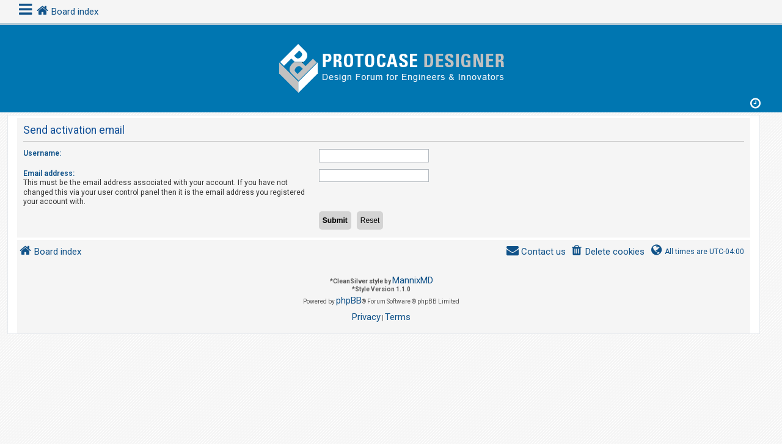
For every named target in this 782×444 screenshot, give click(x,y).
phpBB (349, 300)
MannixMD (412, 280)
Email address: (49, 173)
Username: (42, 153)
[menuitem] (607, 252)
